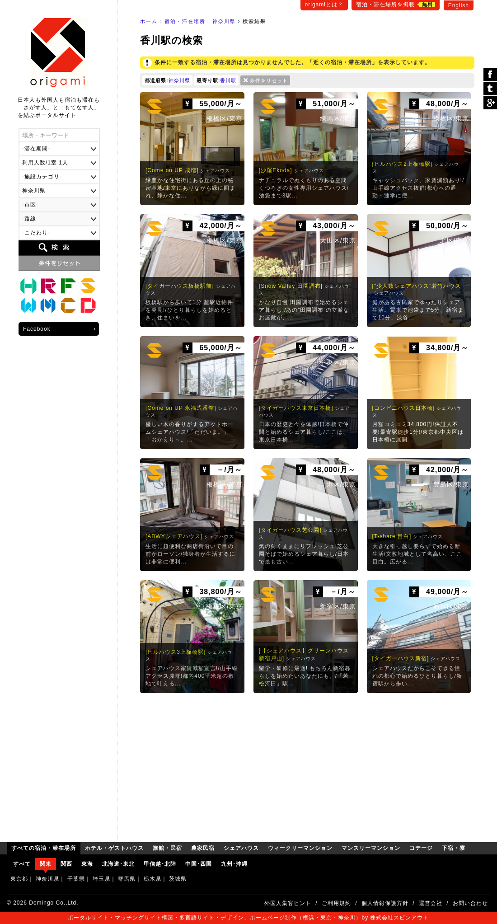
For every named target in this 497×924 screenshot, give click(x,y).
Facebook (37, 329)
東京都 (19, 879)
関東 (46, 864)
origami (59, 52)
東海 (87, 864)
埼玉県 (101, 879)
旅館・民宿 (48, 286)
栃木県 (152, 879)
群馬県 (127, 879)
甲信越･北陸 (160, 864)
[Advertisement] (307, 765)
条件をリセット (269, 80)
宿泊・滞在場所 (185, 21)
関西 (66, 864)
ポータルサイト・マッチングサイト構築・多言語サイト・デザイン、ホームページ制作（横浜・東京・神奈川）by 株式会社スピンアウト (248, 918)
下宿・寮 (88, 306)
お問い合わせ (470, 903)
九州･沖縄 (234, 864)
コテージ (68, 306)
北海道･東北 (118, 864)
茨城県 (178, 879)
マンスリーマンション (48, 306)
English (458, 5)
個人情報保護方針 (384, 903)
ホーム (149, 21)
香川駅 (228, 80)
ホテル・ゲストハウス (28, 286)
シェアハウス (88, 286)
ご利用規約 (336, 903)
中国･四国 (198, 864)
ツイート (490, 89)
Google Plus (490, 102)
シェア (490, 75)
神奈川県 (224, 21)
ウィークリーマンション (28, 306)
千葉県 (76, 879)
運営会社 (430, 903)
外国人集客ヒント (287, 903)
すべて (22, 864)
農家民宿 (68, 286)
